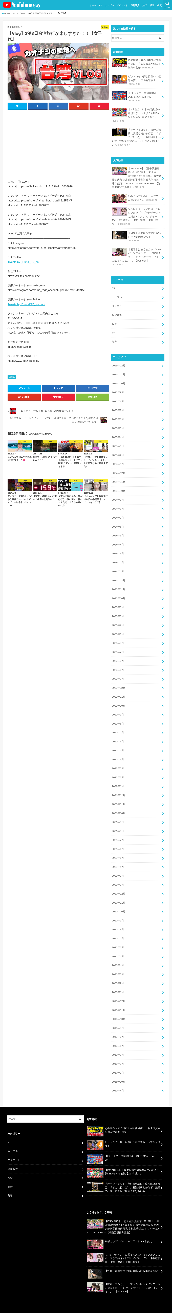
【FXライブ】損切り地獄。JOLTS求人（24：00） (135, 96)
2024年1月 (118, 566)
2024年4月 (118, 539)
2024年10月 (118, 486)
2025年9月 (118, 389)
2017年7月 (118, 1061)
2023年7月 (118, 619)
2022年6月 (118, 734)
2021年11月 (118, 796)
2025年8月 (118, 398)
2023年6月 (118, 628)
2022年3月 (118, 760)
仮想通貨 (135, 5)
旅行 (144, 5)
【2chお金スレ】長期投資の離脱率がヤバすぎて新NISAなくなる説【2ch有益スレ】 (136, 114)
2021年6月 (118, 840)
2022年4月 (118, 752)
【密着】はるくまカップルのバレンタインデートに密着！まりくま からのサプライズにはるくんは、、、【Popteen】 (136, 255)
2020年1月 (118, 982)
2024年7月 (118, 513)
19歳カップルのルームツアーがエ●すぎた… (136, 197)
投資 (159, 5)
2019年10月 (118, 1008)
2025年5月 (118, 424)
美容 (152, 5)
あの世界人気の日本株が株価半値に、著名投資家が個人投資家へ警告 (136, 63)
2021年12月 (118, 787)
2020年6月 (118, 937)
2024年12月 (118, 468)
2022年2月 (118, 769)
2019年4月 (118, 1035)
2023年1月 (118, 672)
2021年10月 (118, 805)
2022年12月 (118, 681)
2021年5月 (118, 849)
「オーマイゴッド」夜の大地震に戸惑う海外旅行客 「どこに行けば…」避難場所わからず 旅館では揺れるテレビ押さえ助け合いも (136, 136)
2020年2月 (118, 973)
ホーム (93, 5)
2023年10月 (118, 592)
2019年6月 (118, 1026)
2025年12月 (118, 362)
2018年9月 (118, 1052)
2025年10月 (118, 380)
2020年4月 (118, 955)
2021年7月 (118, 831)
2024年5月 (118, 530)
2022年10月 (118, 698)
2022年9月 (118, 707)
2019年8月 (118, 1017)
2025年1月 (118, 459)
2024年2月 (118, 557)
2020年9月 (118, 911)
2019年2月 (118, 1044)
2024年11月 (118, 477)
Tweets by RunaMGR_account (26, 304)
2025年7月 (118, 406)
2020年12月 (118, 884)
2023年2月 (118, 663)
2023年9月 (118, 601)
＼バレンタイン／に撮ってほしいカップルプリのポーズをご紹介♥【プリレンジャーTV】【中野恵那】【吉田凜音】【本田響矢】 (136, 214)
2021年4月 (118, 858)
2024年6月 (118, 522)
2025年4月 (118, 433)
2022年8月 (118, 716)
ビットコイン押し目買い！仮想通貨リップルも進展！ (136, 79)
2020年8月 (118, 920)
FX (100, 5)
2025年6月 (118, 415)
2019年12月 (118, 991)
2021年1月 (118, 875)
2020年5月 (118, 946)
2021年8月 (118, 822)
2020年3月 (118, 964)
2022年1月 (118, 778)
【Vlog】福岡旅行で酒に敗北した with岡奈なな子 (136, 234)
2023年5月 (118, 637)
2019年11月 (118, 999)
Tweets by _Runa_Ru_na (23, 262)
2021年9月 (118, 814)
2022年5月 (118, 743)
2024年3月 (118, 548)
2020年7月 (118, 929)
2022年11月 (118, 690)
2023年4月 (118, 645)
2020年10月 (118, 902)
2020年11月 (118, 893)
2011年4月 (118, 1079)
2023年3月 (118, 654)
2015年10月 (118, 1070)
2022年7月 (118, 725)
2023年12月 (118, 575)
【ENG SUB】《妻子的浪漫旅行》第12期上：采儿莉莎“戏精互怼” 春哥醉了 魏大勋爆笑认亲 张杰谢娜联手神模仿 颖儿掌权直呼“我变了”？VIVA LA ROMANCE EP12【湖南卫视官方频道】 (136, 176)
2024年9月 (118, 495)
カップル (109, 5)
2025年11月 (118, 371)
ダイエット (122, 5)
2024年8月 (118, 504)
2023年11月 (118, 583)
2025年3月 (118, 442)
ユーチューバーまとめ (133, 1304)
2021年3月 (118, 867)
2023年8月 (118, 610)
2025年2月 (118, 451)
